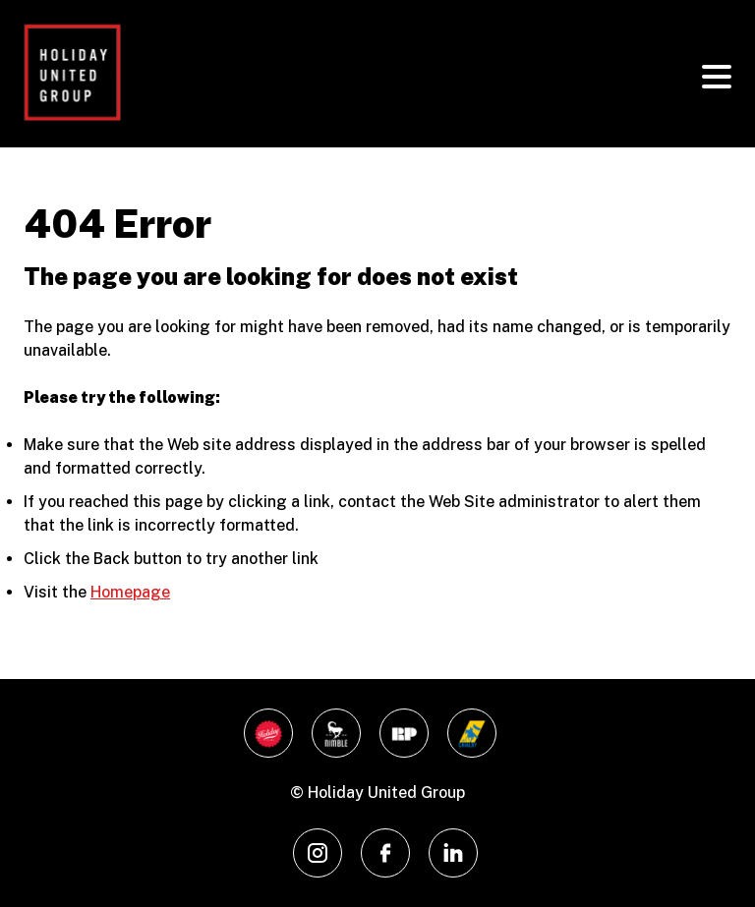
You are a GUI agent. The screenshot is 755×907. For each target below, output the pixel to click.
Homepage (130, 592)
